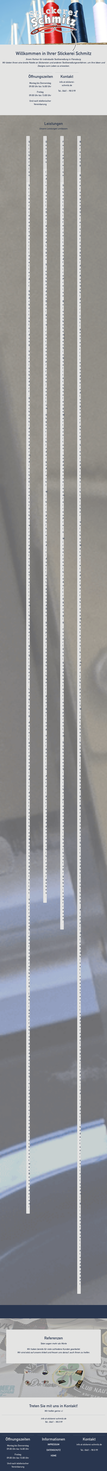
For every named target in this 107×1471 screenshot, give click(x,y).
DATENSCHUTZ (54, 1450)
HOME (53, 1456)
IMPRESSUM (53, 1445)
